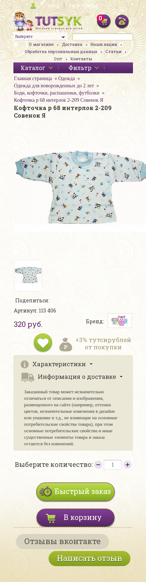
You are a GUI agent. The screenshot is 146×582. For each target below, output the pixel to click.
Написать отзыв (89, 558)
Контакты (81, 58)
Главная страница (33, 78)
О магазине (41, 44)
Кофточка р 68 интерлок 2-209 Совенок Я (58, 100)
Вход (53, 5)
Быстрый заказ (83, 491)
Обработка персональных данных (61, 51)
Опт (58, 58)
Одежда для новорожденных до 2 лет (54, 85)
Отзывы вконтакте (62, 541)
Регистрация (83, 5)
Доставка (72, 44)
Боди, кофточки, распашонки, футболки (57, 93)
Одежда (66, 78)
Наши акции (104, 44)
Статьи (113, 51)
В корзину (83, 517)
